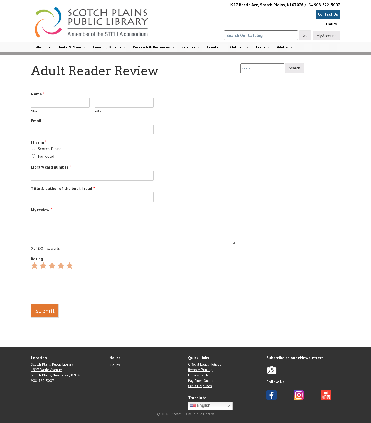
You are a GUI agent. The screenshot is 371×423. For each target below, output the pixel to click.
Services (190, 47)
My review (41, 209)
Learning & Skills (110, 47)
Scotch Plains (49, 148)
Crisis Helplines (200, 386)
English (200, 406)
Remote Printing (200, 369)
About (43, 47)
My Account (326, 35)
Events (215, 47)
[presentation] (70, 295)
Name (38, 93)
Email (37, 120)
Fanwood (46, 156)
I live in (39, 142)
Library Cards (198, 375)
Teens (263, 47)
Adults (285, 47)
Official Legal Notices (204, 364)
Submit (45, 311)
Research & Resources (154, 47)
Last (98, 111)
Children (239, 47)
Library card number (51, 167)
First (34, 111)
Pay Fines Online (201, 380)
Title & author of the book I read (63, 188)
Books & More (72, 47)
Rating (37, 258)
